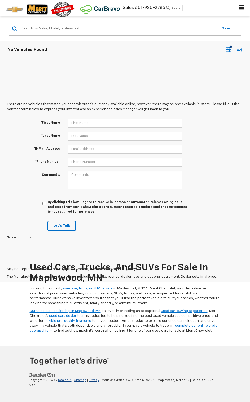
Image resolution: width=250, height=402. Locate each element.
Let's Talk (61, 226)
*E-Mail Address (47, 149)
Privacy (94, 380)
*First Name (50, 123)
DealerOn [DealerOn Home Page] (65, 380)
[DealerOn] (41, 375)
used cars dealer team (67, 316)
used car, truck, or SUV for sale (88, 288)
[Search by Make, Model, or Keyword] (119, 28)
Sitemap (80, 380)
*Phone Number (47, 162)
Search (228, 28)
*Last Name (50, 136)
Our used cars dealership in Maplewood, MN (65, 311)
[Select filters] (228, 50)
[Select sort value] (238, 50)
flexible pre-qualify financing (67, 321)
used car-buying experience (184, 311)
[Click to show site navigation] (241, 8)
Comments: (51, 175)
